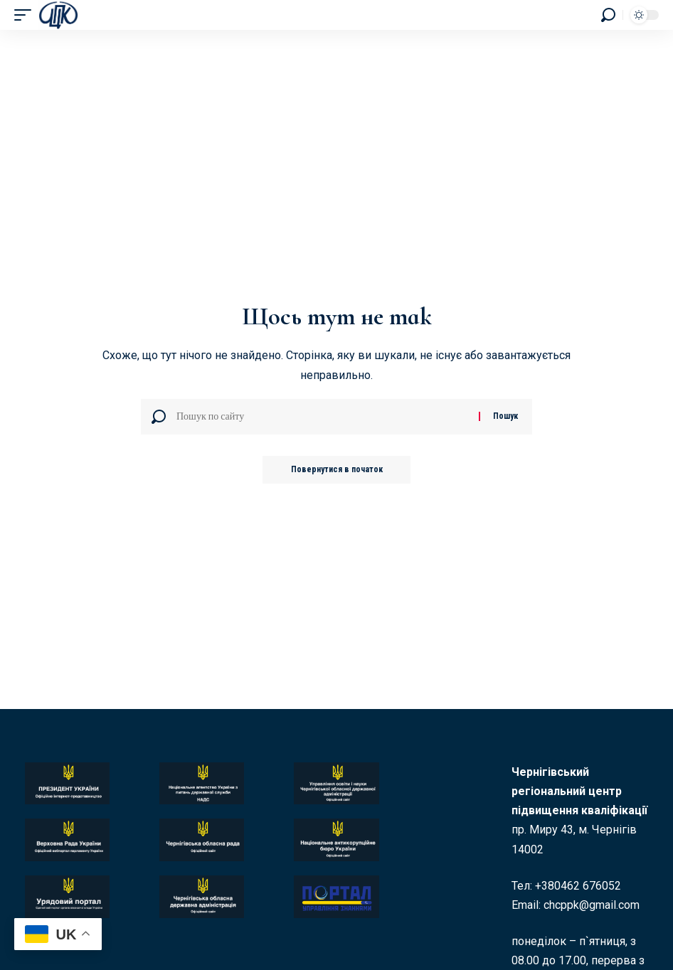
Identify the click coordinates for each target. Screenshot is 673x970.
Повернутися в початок (337, 470)
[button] (26, 15)
